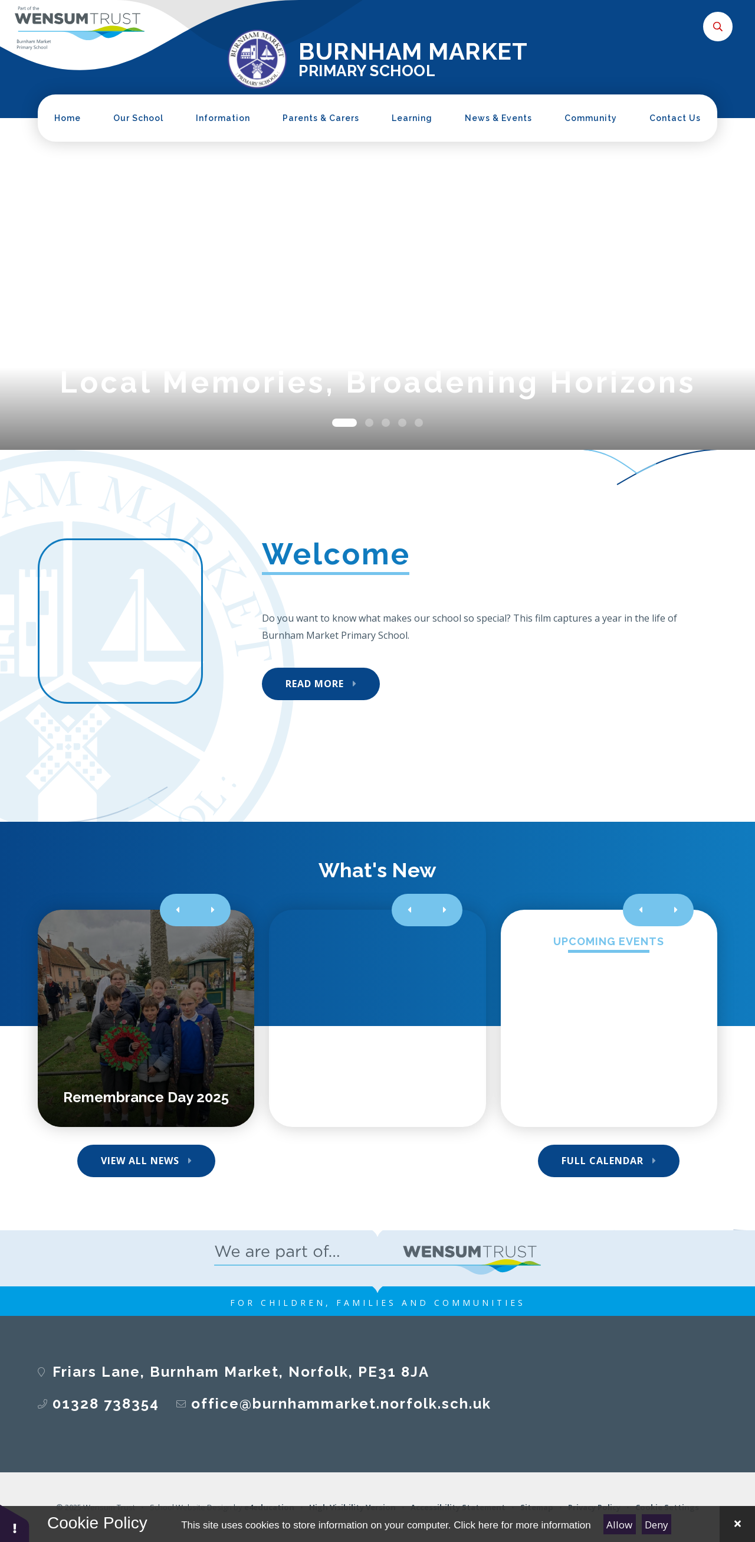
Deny (656, 1524)
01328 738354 (105, 1403)
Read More (314, 683)
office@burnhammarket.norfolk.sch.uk (341, 1403)
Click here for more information (522, 1525)
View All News (140, 1160)
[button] (14, 1523)
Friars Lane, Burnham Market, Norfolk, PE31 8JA (240, 1371)
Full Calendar (603, 1160)
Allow (619, 1524)
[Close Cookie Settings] (737, 1524)
